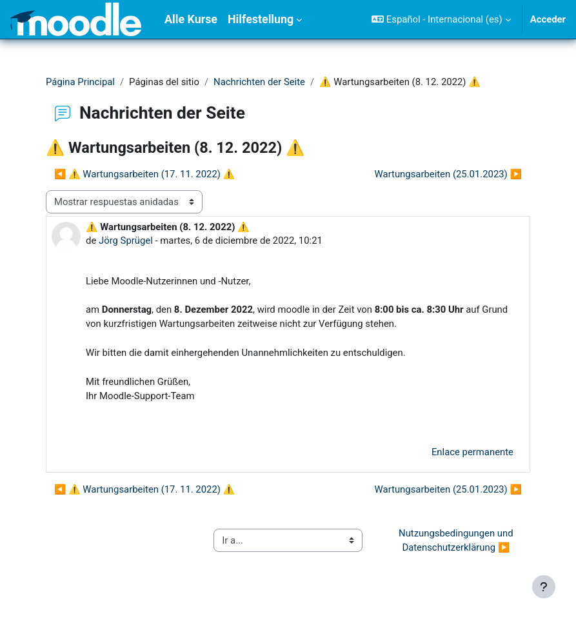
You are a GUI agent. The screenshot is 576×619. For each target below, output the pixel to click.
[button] (441, 19)
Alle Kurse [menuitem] (190, 19)
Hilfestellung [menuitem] (260, 19)
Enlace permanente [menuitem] (472, 452)
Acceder (548, 19)
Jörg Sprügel (126, 240)
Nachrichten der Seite (259, 82)
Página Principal (80, 82)
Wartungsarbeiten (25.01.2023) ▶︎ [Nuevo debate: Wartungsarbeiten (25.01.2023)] (448, 174)
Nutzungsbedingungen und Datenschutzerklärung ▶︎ (457, 540)
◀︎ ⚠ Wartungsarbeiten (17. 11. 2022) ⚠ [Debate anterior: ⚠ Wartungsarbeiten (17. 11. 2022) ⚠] (144, 174)
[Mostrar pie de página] (543, 586)
